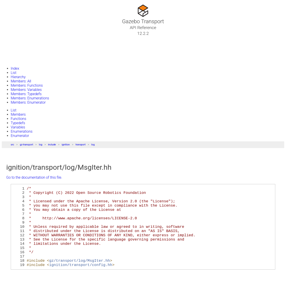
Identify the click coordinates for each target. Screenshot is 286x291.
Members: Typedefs (26, 94)
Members (18, 114)
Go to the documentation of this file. (34, 177)
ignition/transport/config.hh (80, 281)
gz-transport (26, 144)
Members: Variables (26, 90)
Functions (18, 119)
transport (81, 144)
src (12, 144)
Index (15, 68)
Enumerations (21, 131)
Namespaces (18, 49)
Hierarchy (18, 77)
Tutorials (15, 38)
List (13, 73)
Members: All (21, 81)
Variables (18, 127)
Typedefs (18, 123)
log (40, 144)
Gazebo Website (21, 60)
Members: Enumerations (30, 98)
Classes (14, 44)
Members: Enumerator (28, 102)
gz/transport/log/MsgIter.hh (79, 276)
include (52, 144)
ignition (66, 144)
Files (12, 54)
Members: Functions (27, 85)
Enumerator (20, 136)
